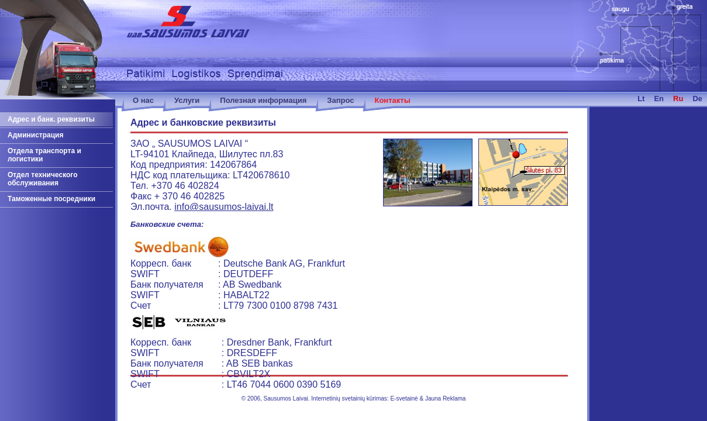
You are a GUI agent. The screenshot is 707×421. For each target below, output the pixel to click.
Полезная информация (263, 100)
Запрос (340, 100)
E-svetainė (404, 398)
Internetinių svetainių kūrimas (349, 398)
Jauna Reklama (445, 398)
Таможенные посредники (51, 199)
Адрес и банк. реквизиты (51, 119)
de (697, 98)
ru (678, 98)
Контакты (392, 100)
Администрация (35, 135)
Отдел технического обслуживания (43, 179)
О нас (143, 100)
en (659, 98)
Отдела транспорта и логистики (44, 155)
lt (640, 98)
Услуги (186, 100)
